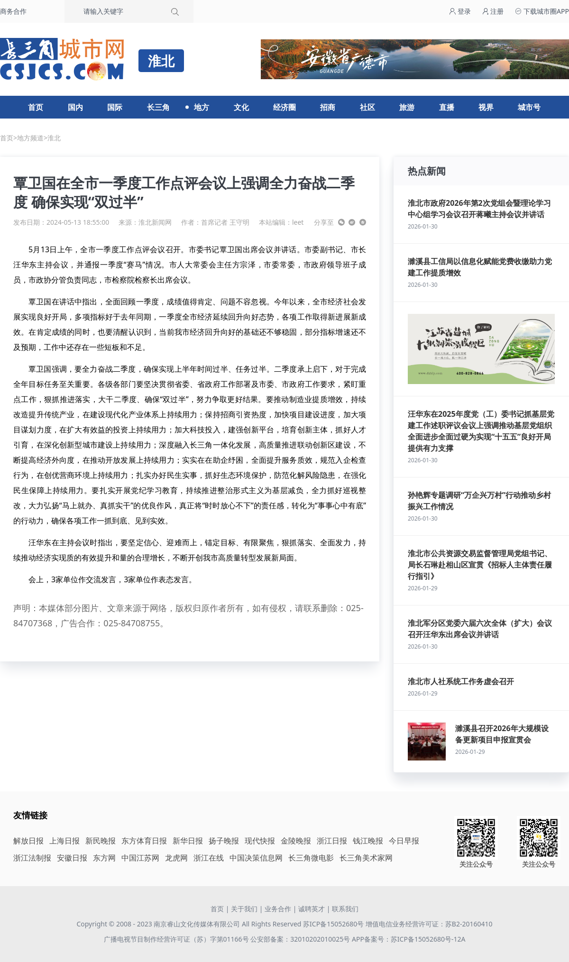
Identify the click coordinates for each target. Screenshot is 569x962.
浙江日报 (332, 840)
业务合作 (278, 908)
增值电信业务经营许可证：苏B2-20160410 (429, 923)
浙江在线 (208, 857)
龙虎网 (176, 857)
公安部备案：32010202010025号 (301, 939)
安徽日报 (72, 857)
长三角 (158, 107)
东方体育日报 (144, 840)
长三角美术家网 (366, 857)
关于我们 (244, 908)
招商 (327, 107)
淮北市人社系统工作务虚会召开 (461, 681)
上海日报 (64, 840)
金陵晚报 (296, 840)
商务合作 (13, 11)
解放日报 (28, 840)
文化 (241, 107)
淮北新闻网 (155, 222)
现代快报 (260, 840)
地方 (201, 107)
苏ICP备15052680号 (333, 923)
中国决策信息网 (256, 857)
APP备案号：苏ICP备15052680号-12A (408, 939)
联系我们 (345, 908)
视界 (486, 107)
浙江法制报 (32, 857)
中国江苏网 (140, 857)
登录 (460, 11)
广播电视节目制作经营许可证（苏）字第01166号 (177, 939)
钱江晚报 (368, 840)
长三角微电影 (311, 857)
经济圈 (284, 107)
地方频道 (30, 137)
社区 (367, 107)
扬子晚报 (224, 840)
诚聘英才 (311, 908)
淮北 (54, 137)
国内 (75, 107)
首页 (35, 107)
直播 (446, 107)
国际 (114, 107)
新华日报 (188, 840)
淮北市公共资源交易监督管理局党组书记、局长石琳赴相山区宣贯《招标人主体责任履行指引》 (480, 564)
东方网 (104, 857)
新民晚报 (100, 840)
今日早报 (404, 840)
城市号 (529, 107)
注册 (493, 11)
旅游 (406, 107)
